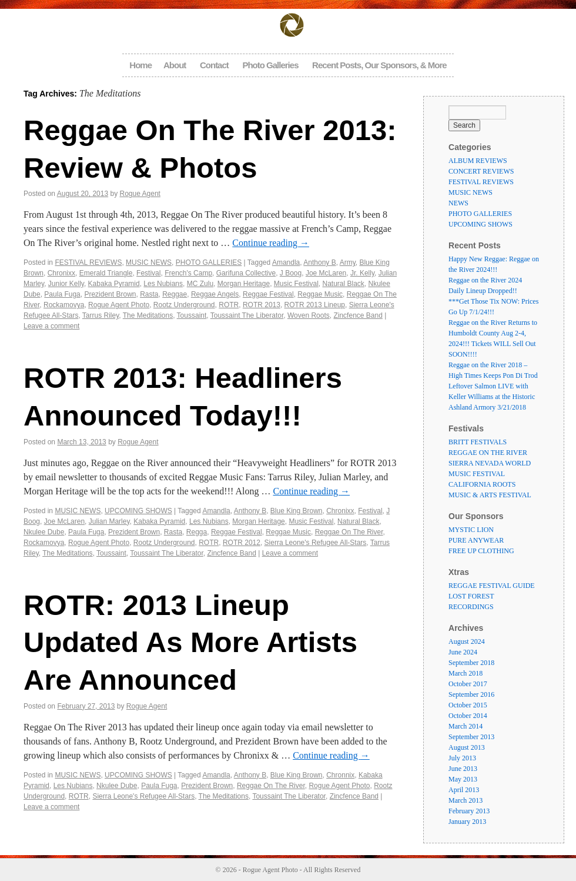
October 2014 (467, 716)
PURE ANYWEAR (476, 540)
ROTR (229, 305)
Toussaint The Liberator (247, 315)
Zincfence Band (357, 315)
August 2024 (466, 641)
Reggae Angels (215, 294)
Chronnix (340, 775)
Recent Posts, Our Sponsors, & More (379, 65)
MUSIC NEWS (149, 262)
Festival (148, 273)
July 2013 (462, 758)
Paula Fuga (62, 294)
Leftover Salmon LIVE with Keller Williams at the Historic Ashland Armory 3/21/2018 (491, 396)
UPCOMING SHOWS (138, 511)
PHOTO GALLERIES (209, 262)
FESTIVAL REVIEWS (88, 262)
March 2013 (465, 800)
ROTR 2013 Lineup (314, 305)
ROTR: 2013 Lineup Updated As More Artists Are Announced (190, 642)
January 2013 (467, 821)
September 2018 (471, 663)
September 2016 (471, 694)
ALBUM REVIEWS (477, 161)
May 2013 (462, 779)
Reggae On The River (349, 532)
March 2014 (465, 726)
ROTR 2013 (261, 305)
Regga (196, 532)
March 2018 (465, 673)
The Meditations (148, 315)
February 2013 (469, 811)
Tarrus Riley (100, 315)
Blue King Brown (296, 511)
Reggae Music (320, 294)
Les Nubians (163, 284)
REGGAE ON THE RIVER (487, 452)
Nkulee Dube (44, 532)
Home (140, 65)
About (174, 65)
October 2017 (467, 684)
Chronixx (61, 273)
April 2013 (463, 790)
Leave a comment (51, 326)
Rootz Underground (184, 305)
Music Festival (296, 284)
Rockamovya (63, 305)
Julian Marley (109, 521)
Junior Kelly (66, 284)
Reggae (174, 294)
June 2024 (462, 652)
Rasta (149, 294)
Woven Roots (308, 315)
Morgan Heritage (243, 284)
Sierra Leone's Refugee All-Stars (315, 542)
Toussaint (192, 315)
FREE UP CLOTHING (481, 551)
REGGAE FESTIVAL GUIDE (491, 585)
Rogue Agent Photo (118, 305)
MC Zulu (200, 284)
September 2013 (471, 737)
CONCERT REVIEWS (481, 171)
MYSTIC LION (471, 530)
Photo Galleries (270, 65)
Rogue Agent (140, 194)
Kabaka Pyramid (114, 284)
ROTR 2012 (241, 542)
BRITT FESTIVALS (477, 442)
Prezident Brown (110, 294)
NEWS (458, 203)
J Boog (291, 273)
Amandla (286, 262)
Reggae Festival (268, 294)
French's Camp (188, 273)
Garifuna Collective (246, 273)
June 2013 (462, 768)
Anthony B (319, 262)
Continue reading (270, 243)
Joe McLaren (326, 273)
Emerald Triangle (106, 273)
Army (348, 262)
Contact (214, 65)
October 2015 (467, 705)
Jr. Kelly (362, 273)
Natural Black (343, 284)
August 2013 (466, 747)
